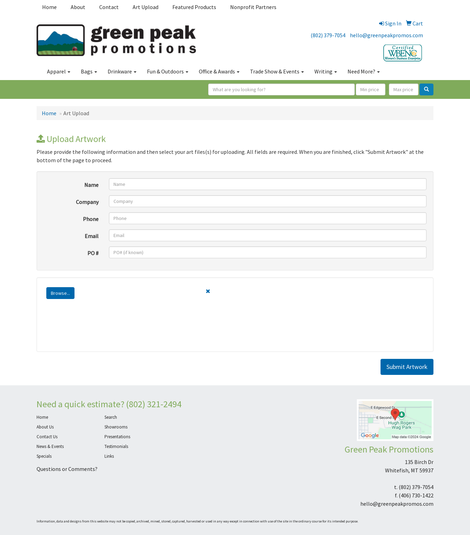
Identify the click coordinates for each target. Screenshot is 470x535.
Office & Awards (219, 71)
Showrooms (115, 427)
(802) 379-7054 (328, 35)
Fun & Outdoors (167, 71)
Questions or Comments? (67, 468)
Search (110, 417)
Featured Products (194, 6)
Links (109, 456)
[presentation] (96, 331)
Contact (109, 6)
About (78, 6)
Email (92, 236)
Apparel (58, 71)
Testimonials (116, 446)
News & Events (50, 446)
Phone (91, 218)
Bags (89, 71)
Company (87, 201)
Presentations (117, 437)
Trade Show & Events (277, 71)
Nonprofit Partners (253, 6)
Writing (325, 71)
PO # (93, 253)
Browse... (60, 293)
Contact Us (47, 437)
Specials (44, 456)
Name (91, 184)
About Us (45, 427)
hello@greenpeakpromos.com (386, 35)
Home (49, 6)
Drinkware (122, 71)
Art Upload (145, 6)
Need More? (363, 71)
